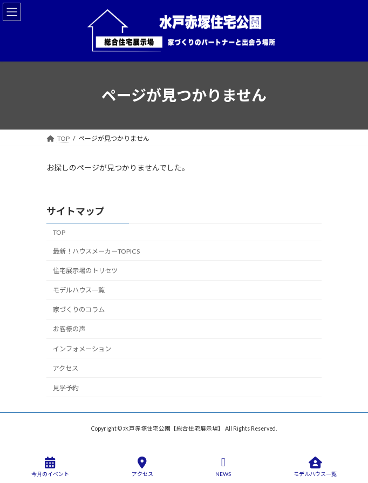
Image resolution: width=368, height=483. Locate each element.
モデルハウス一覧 (79, 290)
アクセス (65, 368)
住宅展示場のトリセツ (85, 271)
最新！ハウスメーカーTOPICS (96, 251)
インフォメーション (82, 348)
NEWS (223, 467)
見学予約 (66, 388)
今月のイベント (50, 467)
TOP (59, 232)
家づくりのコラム (79, 309)
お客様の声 (69, 329)
